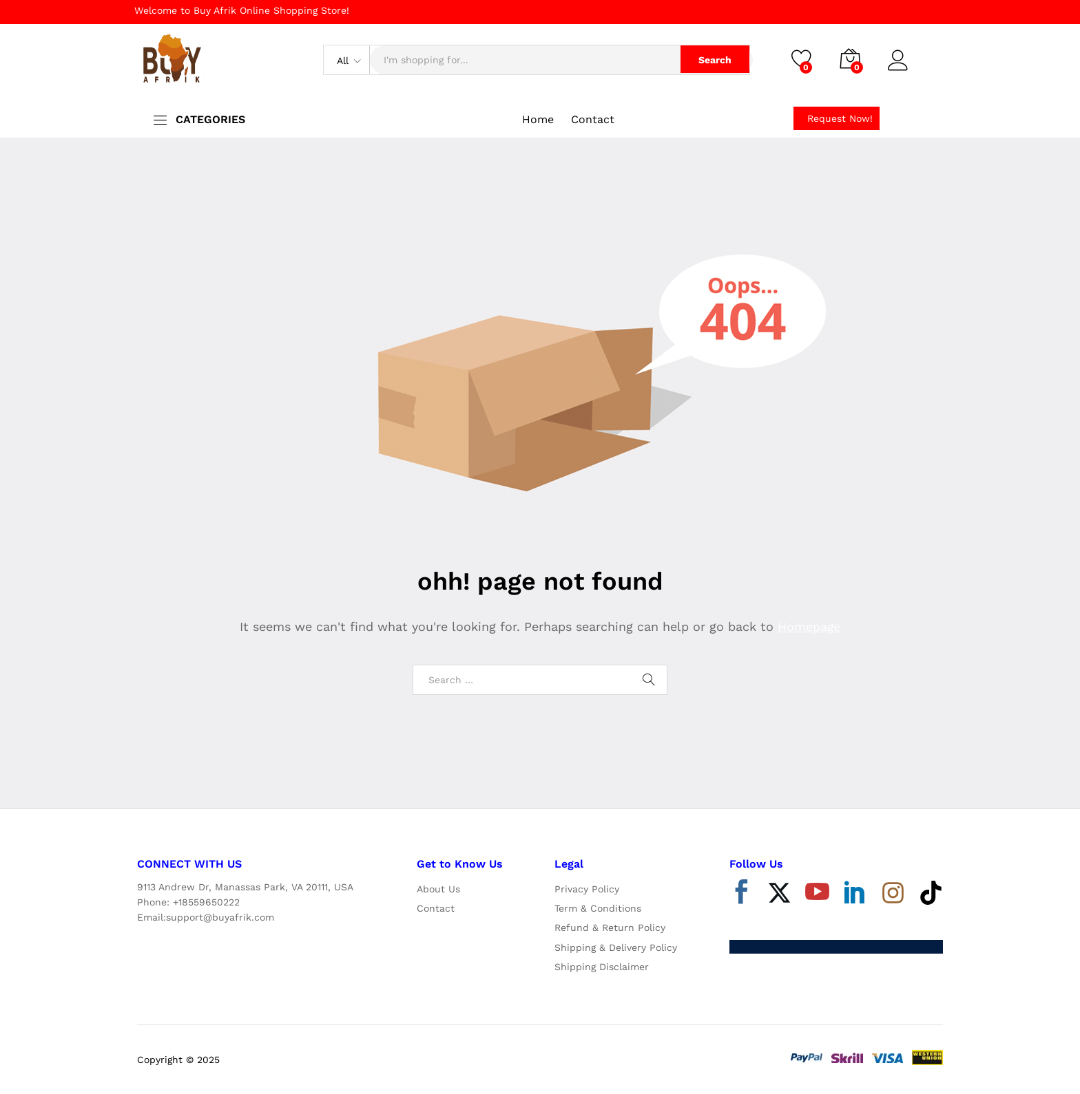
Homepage (809, 626)
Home (538, 119)
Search (712, 59)
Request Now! (840, 118)
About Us (438, 888)
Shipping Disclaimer (601, 966)
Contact (592, 119)
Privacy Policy (586, 888)
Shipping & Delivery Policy (615, 947)
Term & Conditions (597, 908)
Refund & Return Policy (609, 927)
